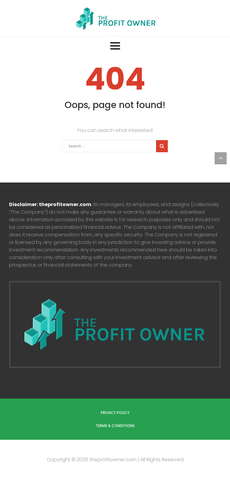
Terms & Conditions (115, 425)
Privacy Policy (115, 412)
